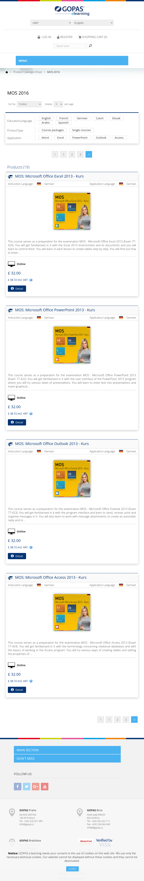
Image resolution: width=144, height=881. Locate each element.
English (46, 118)
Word (45, 137)
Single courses (81, 130)
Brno (95, 810)
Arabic (46, 122)
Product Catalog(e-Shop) (27, 72)
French (63, 118)
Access (119, 137)
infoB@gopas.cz (95, 827)
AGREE (72, 869)
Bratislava (30, 840)
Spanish (63, 122)
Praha (27, 810)
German (82, 118)
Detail (17, 288)
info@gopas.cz (26, 824)
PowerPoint (80, 137)
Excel (60, 137)
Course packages (53, 130)
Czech (100, 118)
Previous (55, 154)
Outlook (101, 137)
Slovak (116, 118)
